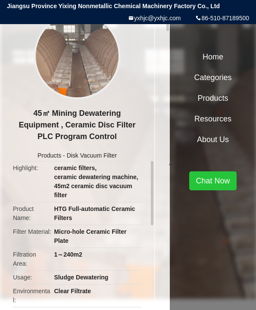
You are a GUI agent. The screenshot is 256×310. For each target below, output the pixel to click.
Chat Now (213, 181)
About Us (213, 139)
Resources (212, 119)
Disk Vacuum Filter (92, 155)
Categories (212, 77)
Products (49, 155)
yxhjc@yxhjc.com (157, 18)
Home (213, 57)
